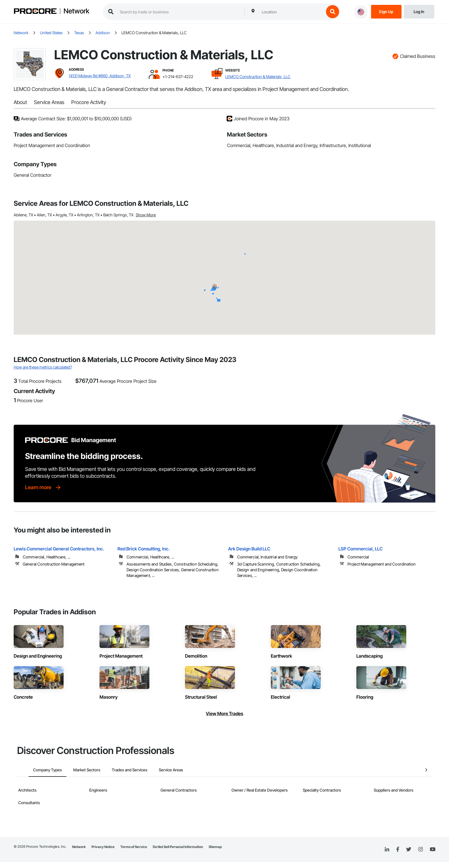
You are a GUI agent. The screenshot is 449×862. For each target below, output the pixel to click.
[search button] (332, 11)
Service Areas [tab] (159, 769)
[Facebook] (397, 850)
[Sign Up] (386, 11)
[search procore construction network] (179, 11)
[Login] (419, 11)
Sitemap (215, 847)
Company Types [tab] (36, 769)
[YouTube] (432, 849)
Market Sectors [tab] (75, 769)
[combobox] (291, 11)
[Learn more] (43, 487)
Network (76, 11)
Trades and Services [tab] (118, 769)
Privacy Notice (103, 847)
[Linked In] (387, 849)
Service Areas (49, 102)
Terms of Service (133, 847)
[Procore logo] (35, 11)
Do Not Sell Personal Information (178, 847)
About (20, 102)
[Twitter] (408, 849)
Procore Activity (88, 102)
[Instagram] (420, 849)
